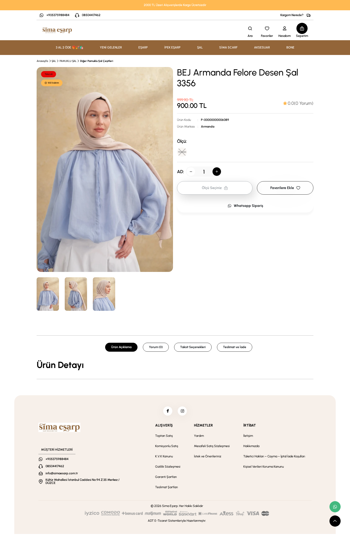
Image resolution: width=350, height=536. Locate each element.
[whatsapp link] (335, 506)
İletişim (248, 438)
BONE (290, 47)
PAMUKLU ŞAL (68, 61)
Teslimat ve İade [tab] (234, 347)
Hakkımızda (251, 448)
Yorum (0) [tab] (156, 347)
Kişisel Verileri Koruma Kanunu (263, 469)
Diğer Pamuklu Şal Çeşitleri (96, 61)
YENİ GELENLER (111, 47)
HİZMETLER (203, 427)
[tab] (298, 103)
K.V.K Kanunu (164, 458)
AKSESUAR (262, 47)
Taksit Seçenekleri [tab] (193, 347)
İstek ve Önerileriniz (207, 458)
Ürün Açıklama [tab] (121, 347)
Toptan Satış (164, 438)
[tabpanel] (175, 365)
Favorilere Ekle (285, 189)
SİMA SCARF (228, 47)
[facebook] (166, 412)
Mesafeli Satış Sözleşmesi (212, 448)
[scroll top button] (335, 521)
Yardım (199, 438)
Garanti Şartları (166, 479)
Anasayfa (42, 61)
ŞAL (54, 61)
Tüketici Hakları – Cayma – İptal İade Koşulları (274, 458)
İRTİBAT (249, 427)
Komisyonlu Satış (166, 448)
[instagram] (183, 412)
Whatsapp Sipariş (245, 207)
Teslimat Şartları (166, 489)
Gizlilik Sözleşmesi (167, 469)
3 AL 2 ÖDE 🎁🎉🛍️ (69, 47)
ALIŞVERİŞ (164, 427)
